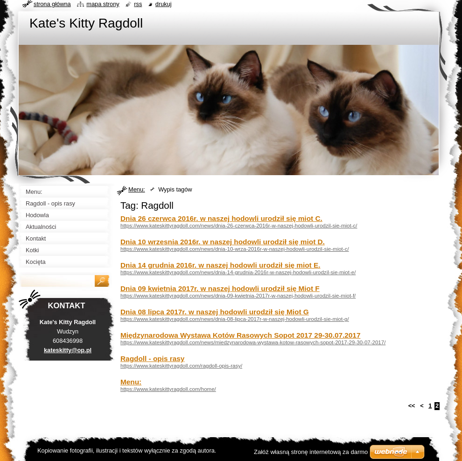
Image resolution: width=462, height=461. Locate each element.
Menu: (136, 189)
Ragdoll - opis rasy (152, 358)
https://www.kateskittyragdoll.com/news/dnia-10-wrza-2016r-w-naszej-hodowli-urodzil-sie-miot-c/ (234, 249)
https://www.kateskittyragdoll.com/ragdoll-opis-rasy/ (181, 366)
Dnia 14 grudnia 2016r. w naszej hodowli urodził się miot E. (220, 265)
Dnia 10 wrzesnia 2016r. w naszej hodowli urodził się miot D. (222, 242)
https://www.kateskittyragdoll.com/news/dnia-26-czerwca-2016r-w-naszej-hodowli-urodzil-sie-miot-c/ (238, 225)
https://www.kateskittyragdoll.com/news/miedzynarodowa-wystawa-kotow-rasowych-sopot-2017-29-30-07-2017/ (252, 342)
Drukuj (163, 3)
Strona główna (52, 3)
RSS (138, 3)
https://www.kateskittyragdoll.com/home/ (168, 389)
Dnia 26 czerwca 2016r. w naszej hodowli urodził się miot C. (221, 218)
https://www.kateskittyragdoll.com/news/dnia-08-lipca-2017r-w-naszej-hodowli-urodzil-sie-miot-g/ (234, 319)
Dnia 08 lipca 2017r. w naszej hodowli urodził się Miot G (214, 312)
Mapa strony (102, 3)
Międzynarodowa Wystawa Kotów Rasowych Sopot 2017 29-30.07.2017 (240, 335)
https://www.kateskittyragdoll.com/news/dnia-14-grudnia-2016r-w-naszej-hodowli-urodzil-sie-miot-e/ (238, 272)
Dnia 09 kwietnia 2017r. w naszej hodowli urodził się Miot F (220, 288)
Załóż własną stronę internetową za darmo (311, 451)
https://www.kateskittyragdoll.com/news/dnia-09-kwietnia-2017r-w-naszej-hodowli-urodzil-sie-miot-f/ (238, 295)
